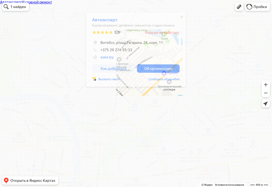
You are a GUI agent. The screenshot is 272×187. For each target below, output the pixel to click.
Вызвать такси (106, 80)
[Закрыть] (179, 18)
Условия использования (229, 184)
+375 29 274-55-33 (110, 51)
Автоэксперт (102, 21)
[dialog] (133, 51)
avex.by (104, 58)
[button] (239, 7)
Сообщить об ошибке (161, 80)
